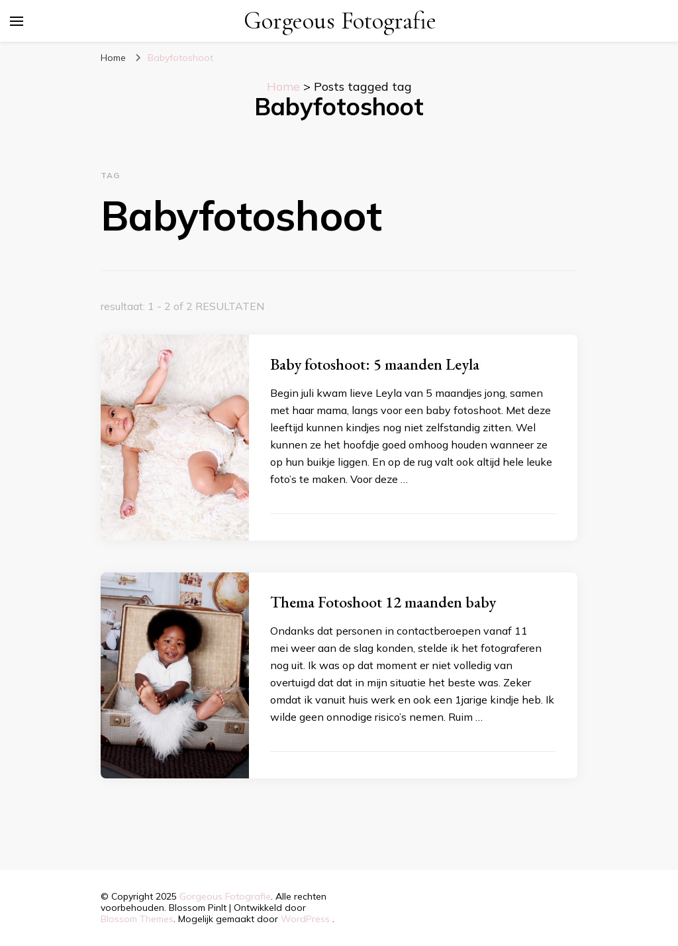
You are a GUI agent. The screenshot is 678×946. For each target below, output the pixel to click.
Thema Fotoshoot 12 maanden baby (383, 602)
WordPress (305, 919)
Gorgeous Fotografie (340, 21)
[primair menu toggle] (16, 21)
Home (283, 86)
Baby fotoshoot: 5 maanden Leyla (374, 364)
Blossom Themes (137, 919)
